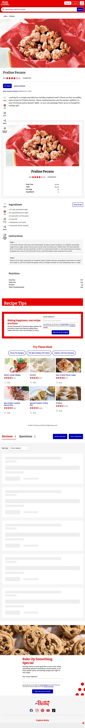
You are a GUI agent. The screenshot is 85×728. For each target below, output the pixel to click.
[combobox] (39, 9)
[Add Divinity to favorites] (31, 382)
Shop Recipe (78, 204)
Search (80, 9)
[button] (5, 106)
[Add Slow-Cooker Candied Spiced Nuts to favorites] (5, 413)
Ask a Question (75, 436)
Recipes (12, 16)
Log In (76, 3)
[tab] (9, 436)
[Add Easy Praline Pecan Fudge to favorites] (57, 382)
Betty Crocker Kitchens (10, 91)
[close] (83, 723)
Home (5, 16)
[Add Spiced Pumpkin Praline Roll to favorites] (31, 413)
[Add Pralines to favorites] (57, 411)
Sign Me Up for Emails (60, 332)
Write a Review (60, 436)
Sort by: (5, 448)
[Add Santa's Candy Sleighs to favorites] (5, 382)
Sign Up (67, 3)
